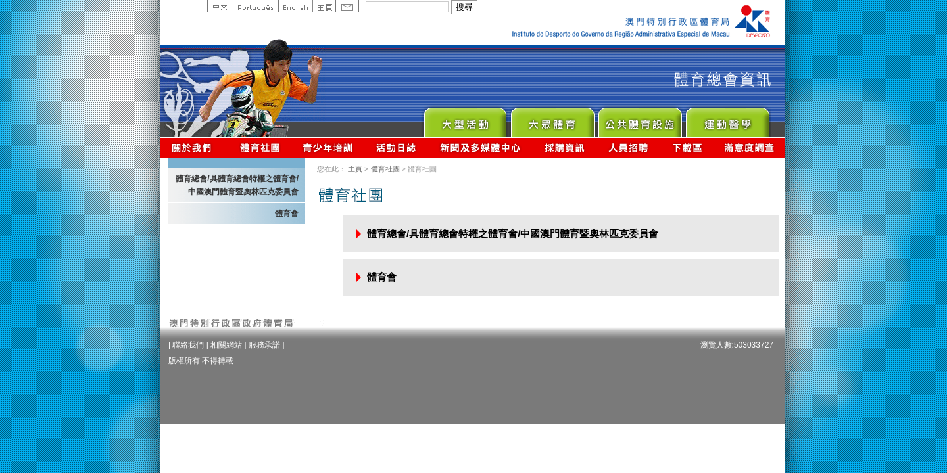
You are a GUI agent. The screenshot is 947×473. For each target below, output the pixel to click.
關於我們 (194, 147)
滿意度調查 (749, 147)
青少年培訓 (328, 147)
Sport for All (552, 119)
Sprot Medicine (727, 119)
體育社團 (385, 169)
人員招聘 (628, 147)
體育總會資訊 (260, 147)
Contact (347, 6)
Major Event (464, 119)
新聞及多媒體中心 (480, 147)
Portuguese (255, 6)
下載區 (687, 147)
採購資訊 (564, 147)
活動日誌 (397, 147)
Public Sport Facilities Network (639, 119)
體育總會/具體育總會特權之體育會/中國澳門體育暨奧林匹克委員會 (237, 185)
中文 (220, 6)
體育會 (287, 213)
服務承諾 (264, 344)
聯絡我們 (188, 344)
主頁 (323, 6)
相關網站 (226, 344)
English (295, 6)
